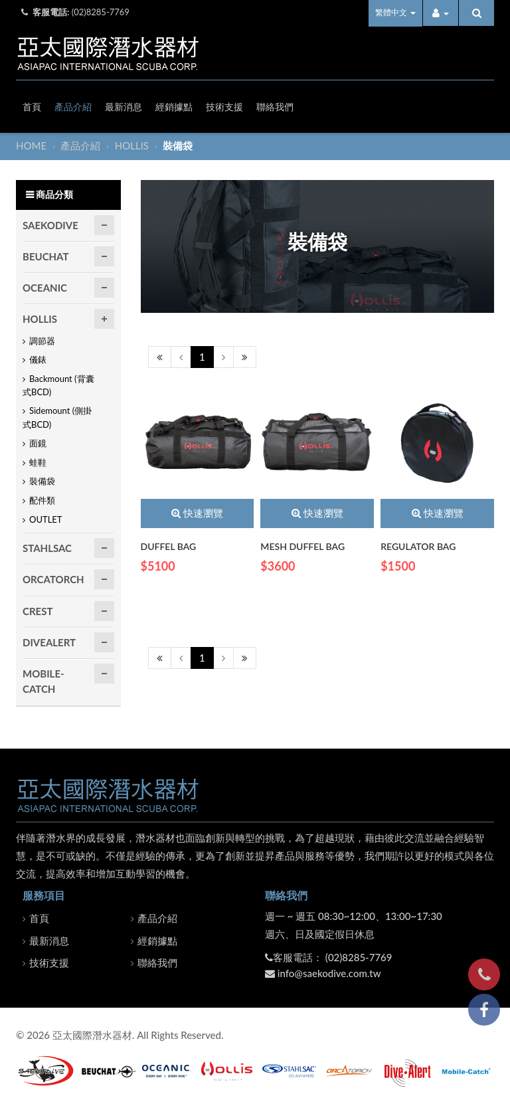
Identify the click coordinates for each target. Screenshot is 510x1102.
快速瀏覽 (197, 513)
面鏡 (37, 443)
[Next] (223, 357)
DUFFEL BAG (169, 546)
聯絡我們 (275, 106)
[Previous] (159, 357)
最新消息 (123, 106)
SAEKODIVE (50, 225)
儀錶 (37, 360)
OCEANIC (45, 288)
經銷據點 (174, 106)
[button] (440, 13)
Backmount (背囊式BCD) (58, 385)
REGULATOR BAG (418, 546)
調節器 (42, 340)
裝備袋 (42, 481)
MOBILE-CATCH (43, 681)
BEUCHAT (45, 256)
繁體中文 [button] (395, 12)
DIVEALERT (49, 642)
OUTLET (45, 519)
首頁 (32, 106)
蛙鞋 (37, 462)
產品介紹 (73, 106)
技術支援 (224, 106)
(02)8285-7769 (100, 12)
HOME (32, 145)
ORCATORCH (53, 580)
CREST (37, 611)
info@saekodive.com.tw (329, 973)
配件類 (42, 500)
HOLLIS (133, 145)
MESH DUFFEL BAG (302, 546)
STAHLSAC (47, 549)
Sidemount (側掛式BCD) (57, 418)
